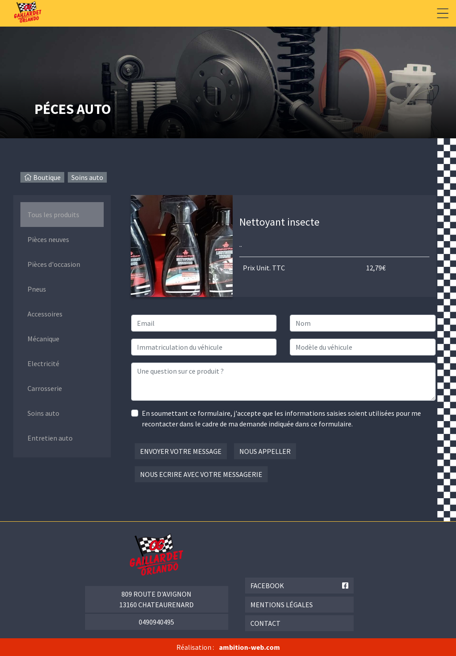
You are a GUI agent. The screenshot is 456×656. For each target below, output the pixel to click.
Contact (265, 623)
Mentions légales (281, 604)
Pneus (36, 289)
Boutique (47, 177)
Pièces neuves (48, 239)
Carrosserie (44, 388)
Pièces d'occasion (53, 264)
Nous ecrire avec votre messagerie (201, 474)
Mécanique (43, 338)
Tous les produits (53, 214)
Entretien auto (50, 437)
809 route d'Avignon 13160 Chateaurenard (156, 599)
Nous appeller (265, 451)
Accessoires (44, 313)
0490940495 (156, 621)
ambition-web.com (249, 647)
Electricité (43, 363)
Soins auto (87, 177)
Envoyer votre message (181, 451)
